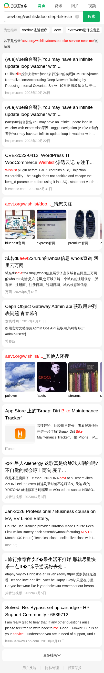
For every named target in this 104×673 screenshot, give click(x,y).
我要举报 (75, 668)
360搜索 (17, 5)
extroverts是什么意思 (84, 30)
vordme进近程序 (34, 30)
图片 (75, 6)
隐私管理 (52, 668)
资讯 (58, 6)
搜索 (91, 16)
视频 (92, 6)
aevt (57, 30)
